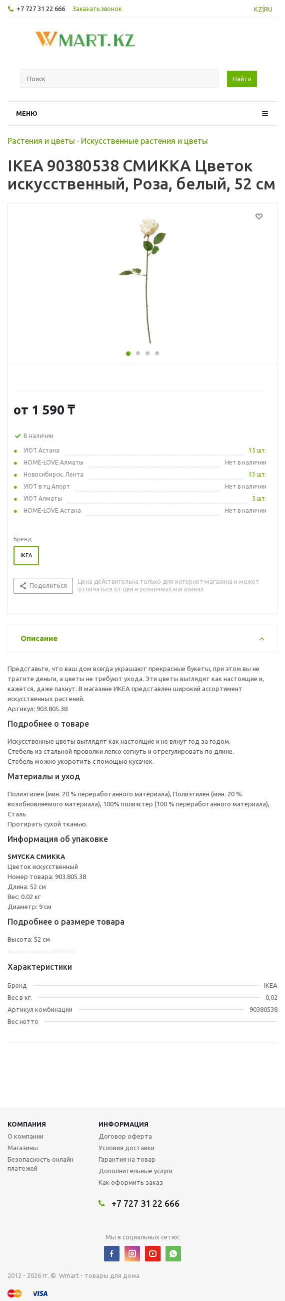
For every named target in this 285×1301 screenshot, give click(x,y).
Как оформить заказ (130, 1182)
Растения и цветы (41, 140)
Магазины (23, 1147)
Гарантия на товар (127, 1159)
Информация (123, 1124)
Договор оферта (125, 1136)
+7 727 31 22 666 (40, 8)
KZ (258, 9)
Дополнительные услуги (135, 1170)
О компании (26, 1136)
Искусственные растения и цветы (144, 140)
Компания (27, 1124)
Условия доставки (126, 1147)
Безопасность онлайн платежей (41, 1164)
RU (268, 9)
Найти (242, 78)
